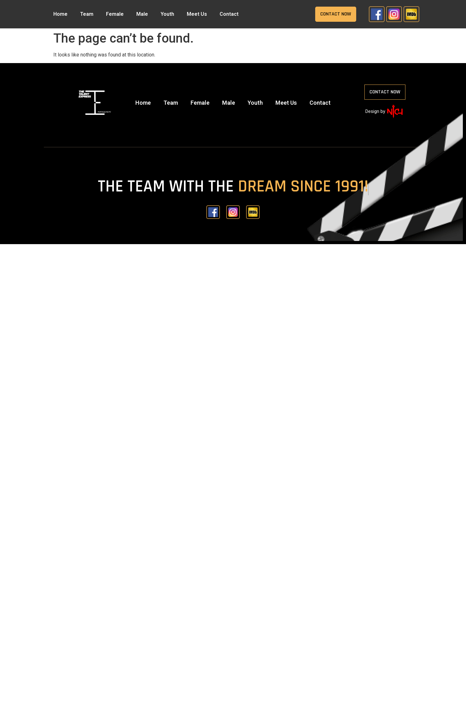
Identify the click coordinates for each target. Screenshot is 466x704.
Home (60, 14)
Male (142, 14)
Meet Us (197, 14)
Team (86, 14)
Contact (229, 14)
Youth (167, 14)
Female (115, 14)
